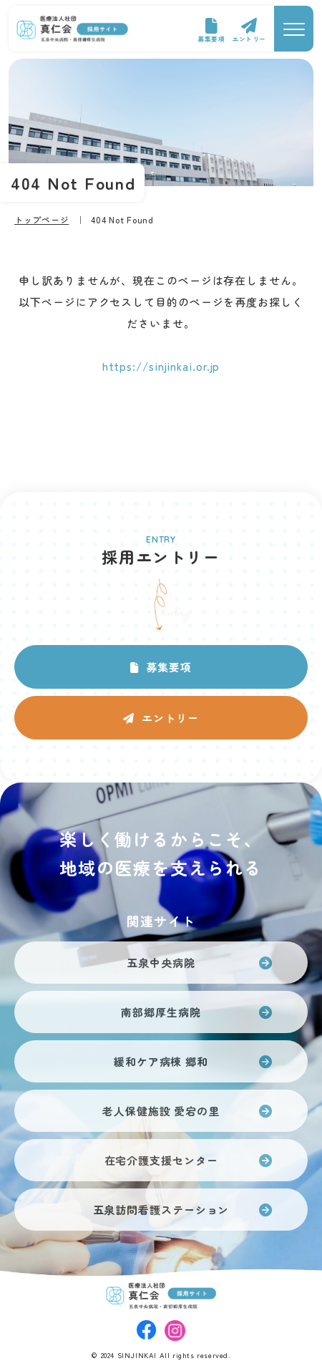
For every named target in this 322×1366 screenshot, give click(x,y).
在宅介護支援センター (161, 1160)
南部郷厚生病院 (160, 1011)
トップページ (41, 219)
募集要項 (211, 38)
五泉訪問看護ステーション (161, 1209)
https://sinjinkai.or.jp (161, 366)
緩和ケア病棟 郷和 (161, 1061)
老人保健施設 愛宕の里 (161, 1110)
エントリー (249, 38)
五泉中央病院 (161, 962)
